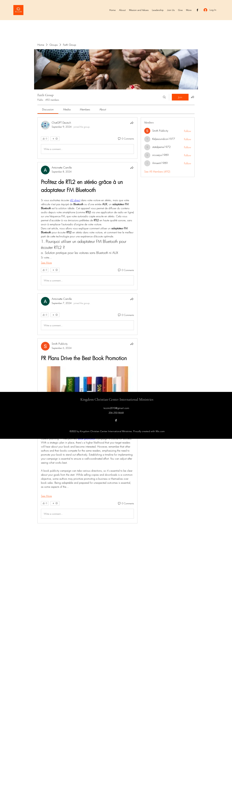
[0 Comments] (126, 138)
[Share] (132, 123)
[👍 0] (44, 138)
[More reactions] (55, 138)
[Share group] (193, 97)
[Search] (164, 97)
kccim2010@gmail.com (116, 408)
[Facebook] (197, 10)
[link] (48, 109)
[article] (87, 138)
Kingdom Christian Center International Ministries (116, 399)
